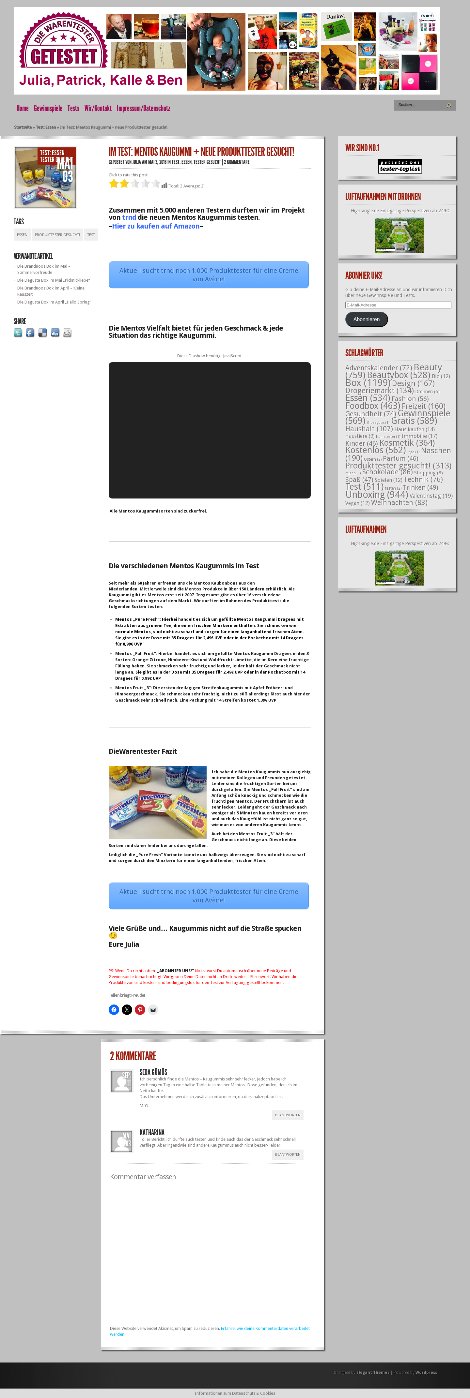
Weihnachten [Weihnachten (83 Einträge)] (399, 502)
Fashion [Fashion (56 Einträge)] (410, 399)
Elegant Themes (372, 1372)
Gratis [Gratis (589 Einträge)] (414, 421)
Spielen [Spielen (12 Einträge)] (388, 480)
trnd (129, 217)
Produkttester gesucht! (57, 235)
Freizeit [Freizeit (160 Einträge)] (424, 406)
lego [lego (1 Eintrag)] (413, 452)
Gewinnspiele (48, 108)
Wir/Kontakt (98, 108)
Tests (73, 108)
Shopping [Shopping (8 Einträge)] (428, 473)
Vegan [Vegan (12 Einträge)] (357, 503)
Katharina (152, 1132)
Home (23, 108)
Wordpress (426, 1372)
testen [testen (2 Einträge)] (393, 488)
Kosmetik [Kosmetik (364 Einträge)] (407, 443)
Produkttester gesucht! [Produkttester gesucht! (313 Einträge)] (398, 465)
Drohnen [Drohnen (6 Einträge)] (427, 391)
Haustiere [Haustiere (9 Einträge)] (360, 436)
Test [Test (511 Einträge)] (364, 487)
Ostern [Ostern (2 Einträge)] (373, 459)
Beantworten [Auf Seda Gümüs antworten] (288, 1115)
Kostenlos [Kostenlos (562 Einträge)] (375, 450)
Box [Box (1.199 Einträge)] (368, 382)
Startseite (23, 127)
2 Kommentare (237, 162)
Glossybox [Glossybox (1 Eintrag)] (378, 423)
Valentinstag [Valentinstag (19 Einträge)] (431, 496)
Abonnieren (366, 319)
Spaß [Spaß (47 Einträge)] (359, 479)
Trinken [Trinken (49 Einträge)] (420, 487)
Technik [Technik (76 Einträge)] (423, 479)
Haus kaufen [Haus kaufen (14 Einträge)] (414, 429)
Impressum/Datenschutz (143, 108)
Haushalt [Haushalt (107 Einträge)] (369, 428)
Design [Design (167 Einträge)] (413, 383)
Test (91, 235)
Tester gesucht (56, 160)
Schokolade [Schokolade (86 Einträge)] (387, 472)
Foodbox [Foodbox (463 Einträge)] (372, 406)
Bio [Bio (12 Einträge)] (441, 376)
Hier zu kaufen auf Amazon (155, 226)
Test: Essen (46, 127)
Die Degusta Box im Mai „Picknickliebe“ (53, 280)
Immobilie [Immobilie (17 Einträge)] (419, 436)
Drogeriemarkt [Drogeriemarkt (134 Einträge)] (379, 390)
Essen (22, 235)
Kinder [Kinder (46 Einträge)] (361, 443)
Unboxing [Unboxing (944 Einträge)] (376, 494)
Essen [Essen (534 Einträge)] (367, 398)
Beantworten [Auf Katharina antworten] (288, 1155)
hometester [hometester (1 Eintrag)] (388, 437)
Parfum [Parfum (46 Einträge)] (400, 458)
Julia (137, 162)
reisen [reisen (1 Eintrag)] (353, 473)
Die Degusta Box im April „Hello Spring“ (54, 302)
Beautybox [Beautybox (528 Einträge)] (399, 375)
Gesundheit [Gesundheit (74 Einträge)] (370, 414)
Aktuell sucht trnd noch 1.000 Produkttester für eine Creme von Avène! (208, 275)
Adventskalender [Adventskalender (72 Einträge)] (378, 368)
